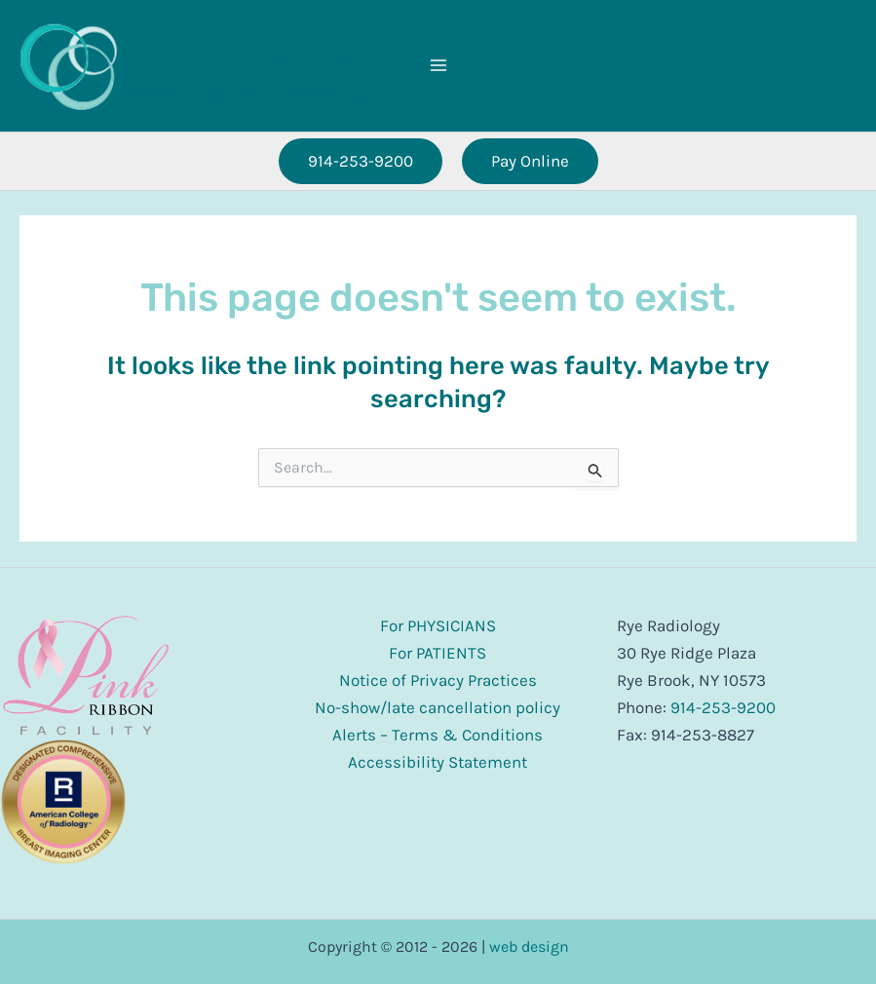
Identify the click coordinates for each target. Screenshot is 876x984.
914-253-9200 (723, 707)
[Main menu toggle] (438, 65)
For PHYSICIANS (438, 625)
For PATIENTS (437, 652)
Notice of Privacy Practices (438, 680)
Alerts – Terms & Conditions (437, 734)
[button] (360, 161)
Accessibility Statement (437, 762)
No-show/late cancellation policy (437, 707)
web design (529, 946)
